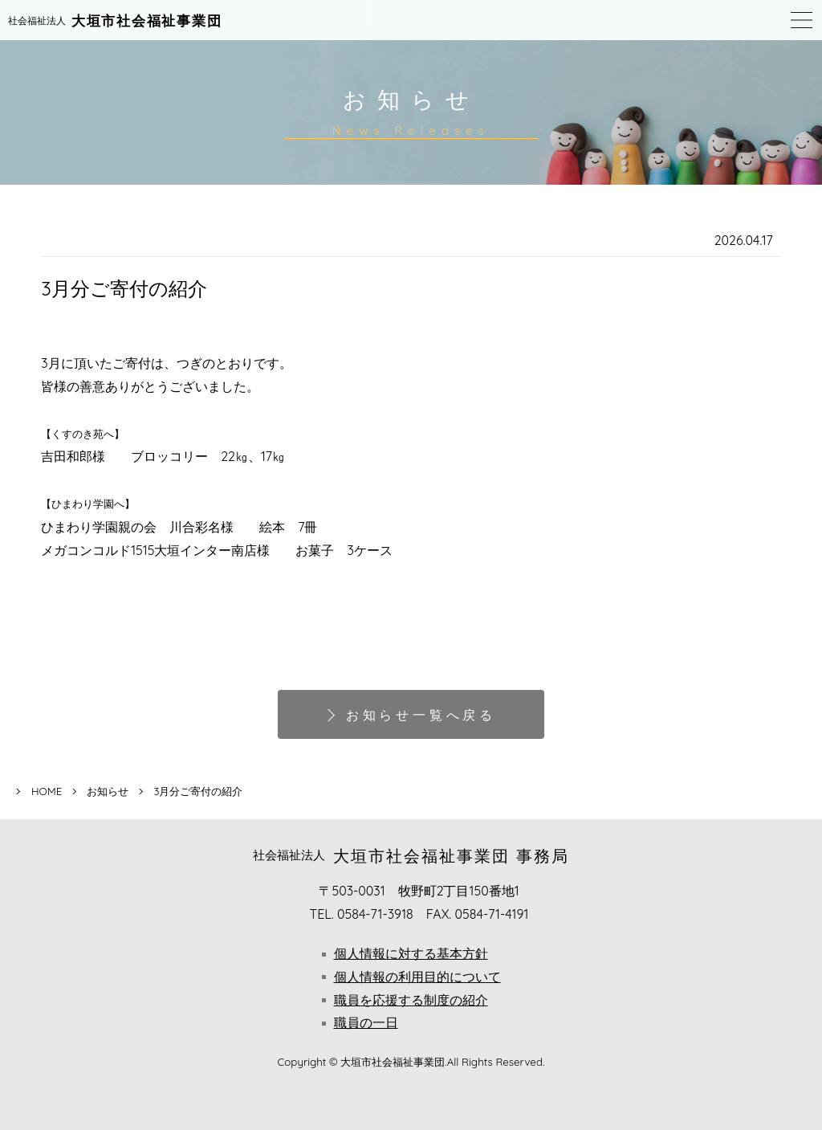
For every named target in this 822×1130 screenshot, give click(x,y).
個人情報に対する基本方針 (405, 953)
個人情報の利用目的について (411, 977)
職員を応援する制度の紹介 (405, 1000)
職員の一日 (360, 1022)
